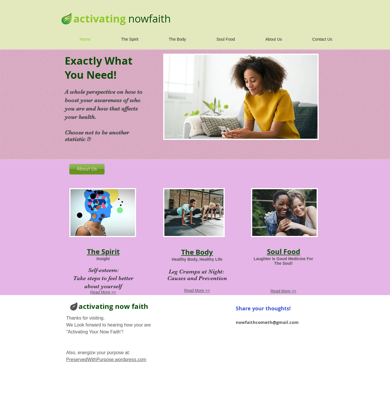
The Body (197, 252)
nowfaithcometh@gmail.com (267, 322)
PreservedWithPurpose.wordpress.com (106, 359)
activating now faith (113, 306)
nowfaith (149, 18)
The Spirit (103, 251)
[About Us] (87, 169)
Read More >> (103, 292)
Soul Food (283, 251)
